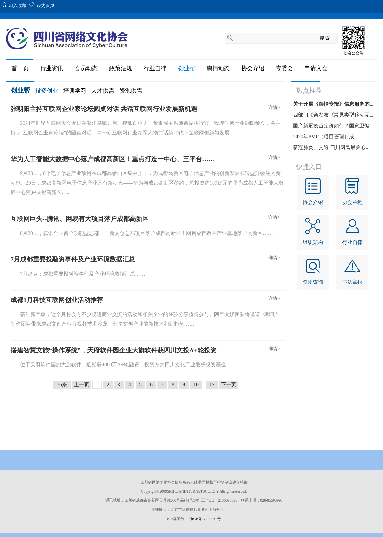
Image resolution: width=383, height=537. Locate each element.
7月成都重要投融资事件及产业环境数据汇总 (73, 259)
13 (211, 384)
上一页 (81, 384)
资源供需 (130, 90)
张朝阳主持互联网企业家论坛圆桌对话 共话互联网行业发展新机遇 (104, 108)
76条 (62, 384)
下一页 (228, 384)
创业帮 (20, 90)
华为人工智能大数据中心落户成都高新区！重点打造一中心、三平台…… (113, 159)
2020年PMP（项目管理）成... (325, 136)
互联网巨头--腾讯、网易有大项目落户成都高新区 (80, 218)
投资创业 (46, 90)
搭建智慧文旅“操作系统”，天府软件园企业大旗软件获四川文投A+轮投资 (114, 350)
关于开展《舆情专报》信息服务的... (333, 104)
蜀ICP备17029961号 (204, 519)
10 (196, 384)
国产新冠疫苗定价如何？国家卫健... (333, 125)
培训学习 (74, 90)
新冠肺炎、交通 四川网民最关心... (331, 147)
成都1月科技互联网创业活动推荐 (57, 299)
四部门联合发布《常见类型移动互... (333, 114)
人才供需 (102, 90)
